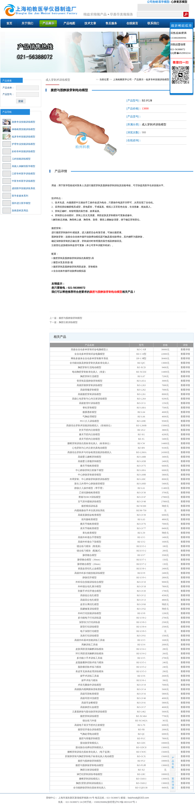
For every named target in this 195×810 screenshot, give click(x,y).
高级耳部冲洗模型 (89, 698)
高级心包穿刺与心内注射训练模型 (89, 398)
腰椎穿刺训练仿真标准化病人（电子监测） (89, 752)
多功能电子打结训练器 (89, 617)
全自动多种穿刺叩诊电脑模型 (89, 354)
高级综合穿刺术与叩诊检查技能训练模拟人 (89, 452)
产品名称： (8, 87)
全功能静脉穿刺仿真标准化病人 (89, 787)
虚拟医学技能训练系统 (19, 188)
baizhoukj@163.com (138, 797)
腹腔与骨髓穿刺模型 (89, 738)
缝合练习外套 (90, 720)
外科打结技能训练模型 (89, 613)
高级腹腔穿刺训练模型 (89, 394)
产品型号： (8, 94)
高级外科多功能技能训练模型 (89, 573)
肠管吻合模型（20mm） (89, 564)
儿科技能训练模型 (16, 159)
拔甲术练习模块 (89, 680)
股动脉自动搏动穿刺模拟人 (90, 747)
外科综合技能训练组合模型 (90, 582)
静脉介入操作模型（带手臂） (89, 488)
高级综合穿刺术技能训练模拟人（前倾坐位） (89, 425)
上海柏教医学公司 (122, 79)
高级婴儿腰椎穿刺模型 (89, 456)
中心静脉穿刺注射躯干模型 (90, 470)
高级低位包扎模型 (89, 595)
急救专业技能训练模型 (19, 122)
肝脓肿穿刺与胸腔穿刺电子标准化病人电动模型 (89, 756)
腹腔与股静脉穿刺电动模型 (90, 765)
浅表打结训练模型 (89, 635)
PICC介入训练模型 (89, 421)
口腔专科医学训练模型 (19, 174)
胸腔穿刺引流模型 (89, 376)
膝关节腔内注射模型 (89, 434)
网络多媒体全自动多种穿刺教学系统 (89, 358)
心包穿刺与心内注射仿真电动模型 (89, 448)
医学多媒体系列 (15, 196)
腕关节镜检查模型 (89, 524)
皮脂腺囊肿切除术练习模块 (90, 662)
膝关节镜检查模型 (89, 465)
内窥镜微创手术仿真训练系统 (89, 510)
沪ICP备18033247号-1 (126, 802)
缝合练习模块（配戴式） (89, 550)
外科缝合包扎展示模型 (89, 586)
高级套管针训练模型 (89, 403)
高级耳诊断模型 (89, 702)
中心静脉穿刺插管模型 (89, 474)
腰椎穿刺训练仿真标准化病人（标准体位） (89, 443)
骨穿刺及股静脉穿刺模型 (89, 380)
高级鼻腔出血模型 (89, 707)
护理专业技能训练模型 (19, 144)
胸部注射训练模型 (68, 322)
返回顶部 (173, 781)
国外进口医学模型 (16, 203)
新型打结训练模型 (89, 626)
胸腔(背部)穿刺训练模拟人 (89, 783)
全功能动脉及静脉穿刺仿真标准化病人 (89, 363)
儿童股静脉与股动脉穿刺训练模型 (89, 711)
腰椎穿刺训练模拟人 (89, 778)
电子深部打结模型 (89, 631)
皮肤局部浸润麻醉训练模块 (90, 649)
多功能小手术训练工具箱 (89, 658)
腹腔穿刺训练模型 (89, 716)
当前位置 (104, 79)
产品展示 (139, 79)
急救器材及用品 (15, 210)
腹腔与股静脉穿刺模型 (70, 318)
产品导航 (7, 112)
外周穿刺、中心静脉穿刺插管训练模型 (89, 479)
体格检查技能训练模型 (19, 129)
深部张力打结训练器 (89, 622)
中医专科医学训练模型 (19, 181)
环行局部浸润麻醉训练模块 (90, 653)
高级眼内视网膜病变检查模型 (89, 689)
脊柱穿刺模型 (90, 407)
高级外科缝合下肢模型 (89, 541)
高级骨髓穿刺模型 (89, 389)
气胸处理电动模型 (89, 734)
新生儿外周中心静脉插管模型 (89, 483)
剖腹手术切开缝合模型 (89, 591)
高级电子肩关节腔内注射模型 (89, 725)
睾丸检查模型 (90, 532)
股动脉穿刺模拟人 (89, 743)
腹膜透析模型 (90, 412)
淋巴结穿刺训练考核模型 (89, 774)
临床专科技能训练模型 (19, 137)
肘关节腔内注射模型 (89, 430)
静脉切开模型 (90, 577)
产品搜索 (7, 80)
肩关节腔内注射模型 (89, 439)
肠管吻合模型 (90, 555)
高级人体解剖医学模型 (19, 166)
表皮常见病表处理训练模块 (90, 671)
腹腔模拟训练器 (89, 506)
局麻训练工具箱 (89, 644)
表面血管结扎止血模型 (89, 568)
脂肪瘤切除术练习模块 (89, 667)
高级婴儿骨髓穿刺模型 (89, 461)
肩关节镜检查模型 (89, 528)
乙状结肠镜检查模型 (89, 492)
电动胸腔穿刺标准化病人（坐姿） (89, 371)
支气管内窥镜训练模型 (89, 501)
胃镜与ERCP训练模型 (89, 497)
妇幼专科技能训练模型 (19, 151)
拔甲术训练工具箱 (89, 676)
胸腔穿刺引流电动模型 (89, 367)
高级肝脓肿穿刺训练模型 (89, 385)
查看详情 (185, 349)
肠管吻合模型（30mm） (89, 559)
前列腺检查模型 (89, 519)
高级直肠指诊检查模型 (89, 515)
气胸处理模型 (90, 416)
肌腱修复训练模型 (89, 608)
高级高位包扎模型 (89, 600)
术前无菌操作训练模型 (89, 684)
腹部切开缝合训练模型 (89, 729)
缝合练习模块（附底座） (89, 546)
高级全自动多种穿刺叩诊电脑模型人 (89, 349)
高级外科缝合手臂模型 (89, 537)
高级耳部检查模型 (89, 693)
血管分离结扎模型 (89, 604)
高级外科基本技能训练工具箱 (89, 640)
